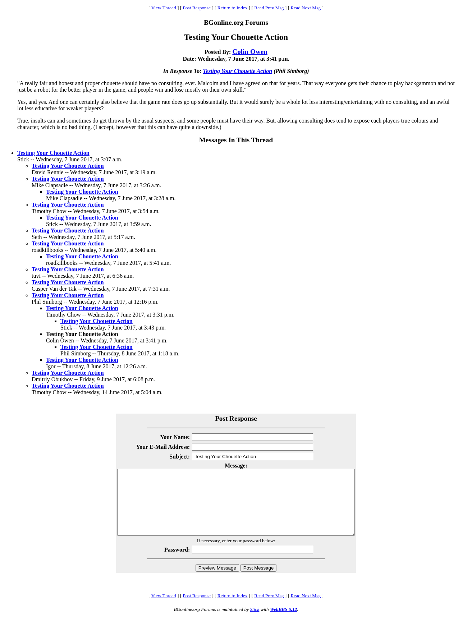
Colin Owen (249, 51)
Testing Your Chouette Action (237, 71)
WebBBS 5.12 (283, 622)
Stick (254, 622)
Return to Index (232, 7)
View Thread (163, 7)
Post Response (196, 7)
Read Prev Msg (269, 7)
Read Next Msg (305, 7)
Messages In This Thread (236, 140)
